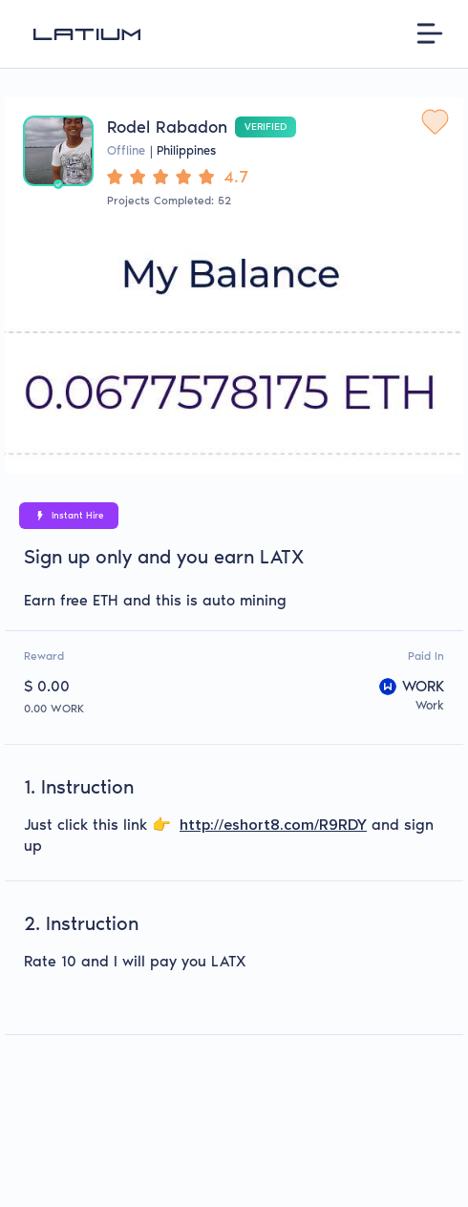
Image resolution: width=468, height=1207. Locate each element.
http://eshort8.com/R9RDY (273, 825)
